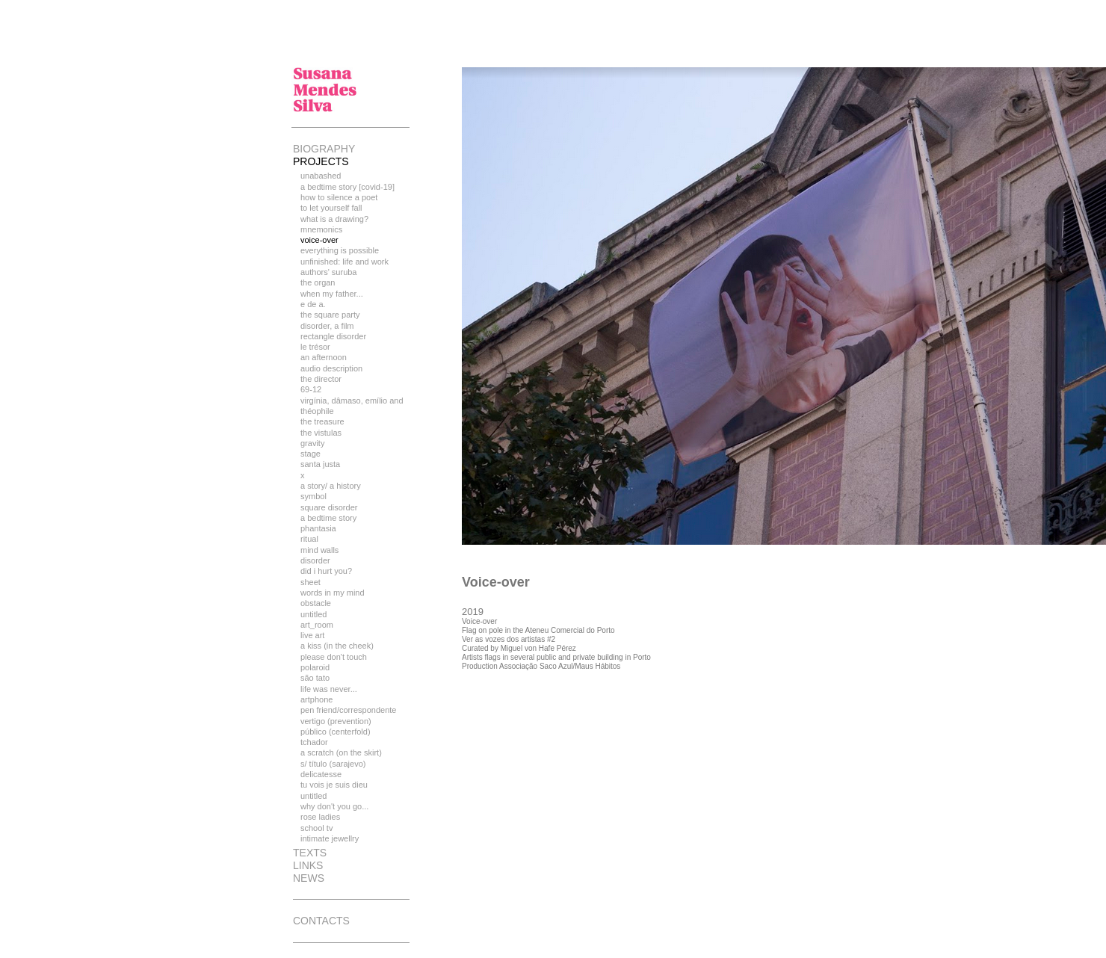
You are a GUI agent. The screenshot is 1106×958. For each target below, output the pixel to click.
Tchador (314, 742)
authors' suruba (328, 272)
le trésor (315, 346)
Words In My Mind (332, 592)
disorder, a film (327, 325)
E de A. (313, 304)
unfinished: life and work (344, 261)
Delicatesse (321, 774)
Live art (312, 635)
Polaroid (315, 667)
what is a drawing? (334, 218)
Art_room (316, 624)
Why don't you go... (334, 806)
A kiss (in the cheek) (337, 645)
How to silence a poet (338, 197)
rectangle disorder (333, 336)
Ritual (309, 538)
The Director (321, 378)
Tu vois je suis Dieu (334, 784)
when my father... (331, 293)
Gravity (312, 443)
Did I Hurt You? (326, 570)
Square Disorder (328, 507)
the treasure (322, 421)
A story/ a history (330, 485)
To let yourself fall (331, 207)
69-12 (310, 389)
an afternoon (323, 357)
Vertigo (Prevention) (335, 721)
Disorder (315, 560)
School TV (316, 827)
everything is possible (339, 250)
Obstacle (315, 603)
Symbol (313, 496)
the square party (330, 314)
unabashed (320, 175)
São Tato (315, 677)
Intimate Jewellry (329, 838)
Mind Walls (319, 550)
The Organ (317, 282)
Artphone (316, 699)
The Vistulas (321, 432)
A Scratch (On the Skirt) (341, 752)
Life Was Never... (328, 688)
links (308, 865)
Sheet (310, 582)
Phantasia (318, 528)
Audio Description (331, 368)
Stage (310, 453)
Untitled (313, 614)
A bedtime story (328, 517)
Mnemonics (321, 229)
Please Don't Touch (333, 656)
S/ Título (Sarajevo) (332, 763)
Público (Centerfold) (335, 731)
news (308, 878)
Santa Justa (320, 464)
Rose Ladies (320, 816)
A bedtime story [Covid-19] (347, 186)
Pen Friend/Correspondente (348, 709)
